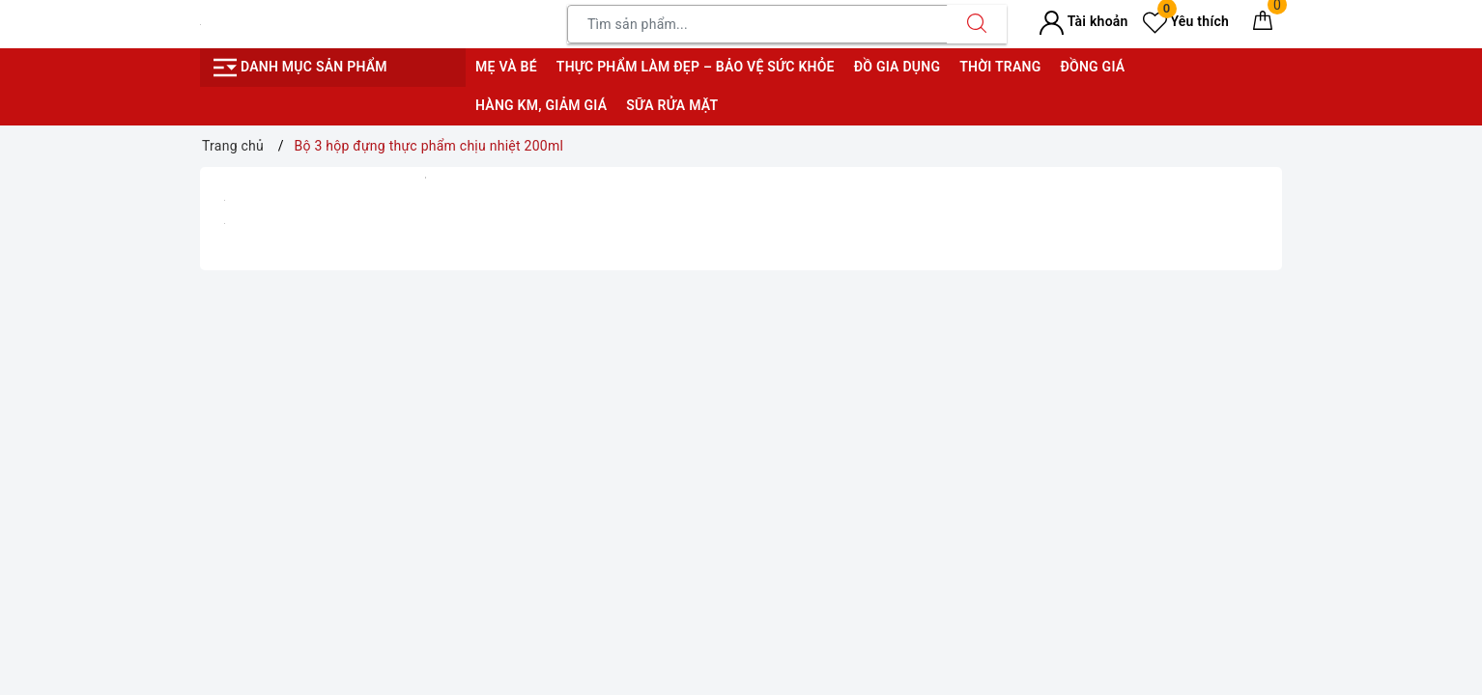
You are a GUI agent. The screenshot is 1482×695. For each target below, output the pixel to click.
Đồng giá (1092, 66)
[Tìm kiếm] (977, 24)
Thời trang (999, 66)
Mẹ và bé (506, 66)
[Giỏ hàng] (1262, 24)
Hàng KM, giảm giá (541, 105)
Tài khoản (1083, 21)
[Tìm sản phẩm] (757, 24)
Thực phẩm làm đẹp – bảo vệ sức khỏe (695, 66)
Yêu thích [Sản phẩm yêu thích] (1186, 21)
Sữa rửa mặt (672, 105)
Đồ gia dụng (897, 66)
